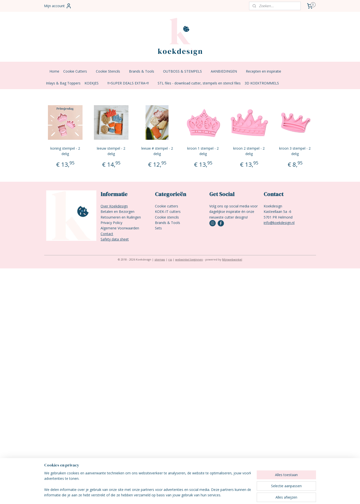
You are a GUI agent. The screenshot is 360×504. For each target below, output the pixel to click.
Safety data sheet (115, 239)
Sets (158, 228)
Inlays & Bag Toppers (63, 83)
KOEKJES (94, 83)
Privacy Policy (111, 222)
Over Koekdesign (114, 206)
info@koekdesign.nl (279, 222)
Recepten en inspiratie (266, 71)
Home (54, 71)
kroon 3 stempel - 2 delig (295, 151)
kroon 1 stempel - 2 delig (203, 151)
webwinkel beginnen (189, 259)
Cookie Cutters (77, 71)
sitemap (159, 259)
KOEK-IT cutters (168, 211)
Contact (107, 233)
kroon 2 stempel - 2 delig (249, 151)
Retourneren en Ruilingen (121, 217)
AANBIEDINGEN (226, 71)
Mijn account (58, 6)
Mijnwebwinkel (232, 259)
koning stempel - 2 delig (65, 151)
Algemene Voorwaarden (120, 228)
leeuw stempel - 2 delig (111, 151)
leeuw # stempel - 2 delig (157, 151)
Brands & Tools (144, 71)
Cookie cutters (166, 206)
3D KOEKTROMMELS (262, 83)
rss (170, 259)
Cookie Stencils (110, 71)
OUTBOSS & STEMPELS (185, 71)
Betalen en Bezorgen (117, 211)
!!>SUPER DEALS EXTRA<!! (130, 83)
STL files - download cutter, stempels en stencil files (199, 83)
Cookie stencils (167, 217)
